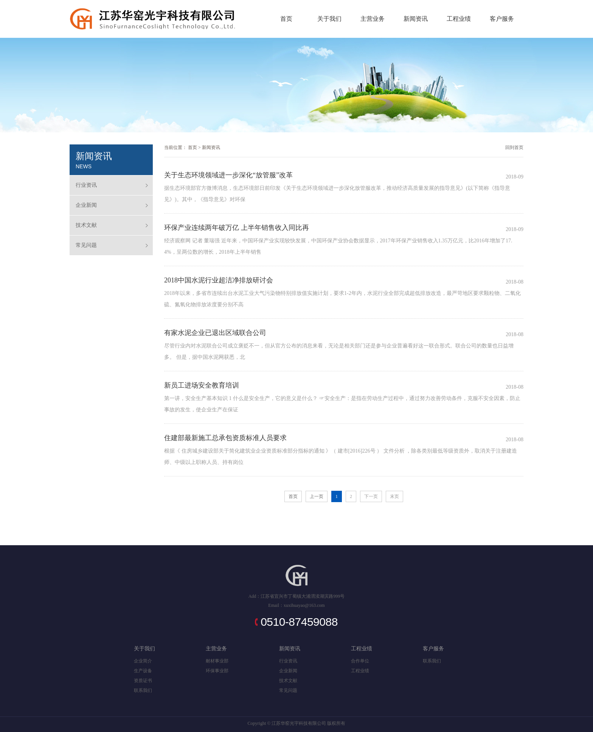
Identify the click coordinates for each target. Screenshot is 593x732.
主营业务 (372, 19)
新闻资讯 (416, 19)
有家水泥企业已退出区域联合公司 (215, 333)
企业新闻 (86, 205)
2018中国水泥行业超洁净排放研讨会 (218, 280)
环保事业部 (217, 670)
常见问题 (86, 245)
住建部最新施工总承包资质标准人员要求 (225, 438)
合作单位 (360, 661)
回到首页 (514, 147)
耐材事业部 (217, 661)
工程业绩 (459, 19)
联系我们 (143, 690)
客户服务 (502, 19)
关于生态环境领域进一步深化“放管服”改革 (228, 175)
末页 (394, 496)
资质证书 (143, 680)
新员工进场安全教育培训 (201, 385)
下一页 (371, 496)
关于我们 (329, 19)
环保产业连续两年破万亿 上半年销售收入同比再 (236, 227)
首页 (286, 19)
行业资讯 (86, 185)
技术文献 (86, 225)
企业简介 (143, 661)
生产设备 (143, 670)
